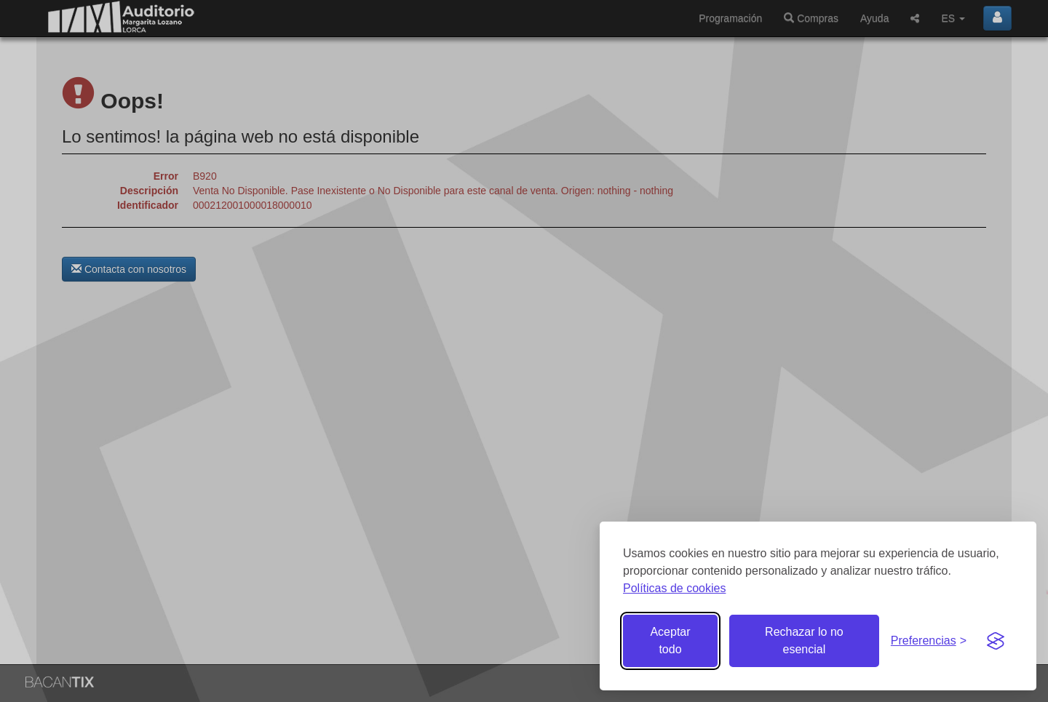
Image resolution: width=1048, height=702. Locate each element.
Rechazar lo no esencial (804, 640)
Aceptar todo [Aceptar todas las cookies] (670, 640)
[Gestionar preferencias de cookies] (928, 641)
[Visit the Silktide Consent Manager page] (995, 640)
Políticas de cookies (674, 588)
